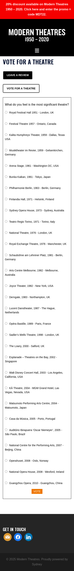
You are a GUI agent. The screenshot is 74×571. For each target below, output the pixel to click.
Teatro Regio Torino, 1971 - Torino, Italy (32, 221)
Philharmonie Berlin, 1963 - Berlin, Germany (35, 188)
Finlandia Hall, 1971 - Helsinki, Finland (31, 199)
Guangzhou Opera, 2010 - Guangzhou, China (35, 483)
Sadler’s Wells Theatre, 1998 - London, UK (34, 334)
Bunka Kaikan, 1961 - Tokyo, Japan (30, 176)
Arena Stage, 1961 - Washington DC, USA (34, 165)
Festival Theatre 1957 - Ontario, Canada (32, 123)
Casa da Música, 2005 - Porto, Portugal (32, 418)
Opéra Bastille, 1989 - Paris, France (30, 323)
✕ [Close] (70, 9)
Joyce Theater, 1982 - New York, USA (31, 285)
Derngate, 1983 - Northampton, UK (29, 297)
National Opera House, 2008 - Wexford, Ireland (36, 471)
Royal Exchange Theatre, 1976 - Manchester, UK (37, 243)
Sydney (37, 564)
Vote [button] (37, 491)
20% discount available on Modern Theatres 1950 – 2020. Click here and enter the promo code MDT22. (37, 9)
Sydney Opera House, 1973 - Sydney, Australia (36, 210)
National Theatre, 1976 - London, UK (30, 232)
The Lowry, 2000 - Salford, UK (26, 346)
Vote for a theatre (21, 88)
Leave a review (18, 75)
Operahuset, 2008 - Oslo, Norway (28, 460)
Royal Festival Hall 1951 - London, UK (31, 112)
